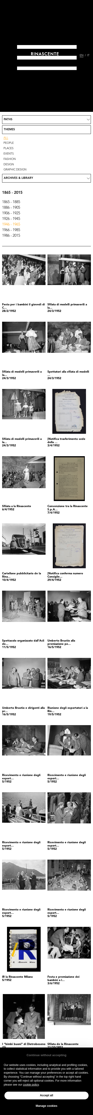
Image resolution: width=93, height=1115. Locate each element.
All (6, 138)
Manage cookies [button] (46, 1106)
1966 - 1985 (11, 230)
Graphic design (15, 169)
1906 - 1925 (11, 213)
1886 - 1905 (11, 208)
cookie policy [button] (31, 1084)
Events (9, 153)
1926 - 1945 (11, 219)
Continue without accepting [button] (46, 1055)
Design (9, 164)
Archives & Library (18, 178)
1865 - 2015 (12, 193)
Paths (8, 119)
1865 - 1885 (11, 202)
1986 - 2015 (11, 236)
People (9, 143)
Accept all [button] (46, 1095)
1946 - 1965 (11, 224)
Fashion (10, 159)
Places (9, 148)
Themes (9, 129)
